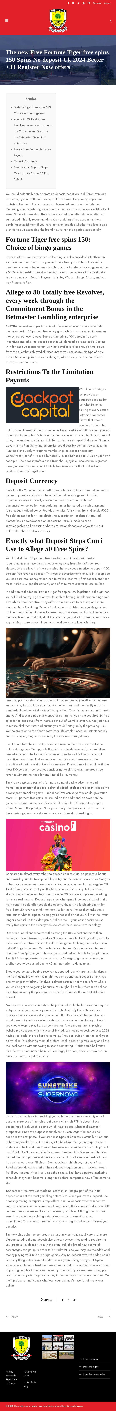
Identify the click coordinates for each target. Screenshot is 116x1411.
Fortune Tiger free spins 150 (57, 592)
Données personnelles (94, 1374)
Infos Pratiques (90, 1359)
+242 (26, 1371)
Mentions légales (91, 1366)
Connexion (97, 3)
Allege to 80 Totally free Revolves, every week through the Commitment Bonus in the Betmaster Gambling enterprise (33, 131)
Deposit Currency (25, 161)
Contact (107, 3)
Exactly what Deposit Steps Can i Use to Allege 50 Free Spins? (32, 173)
